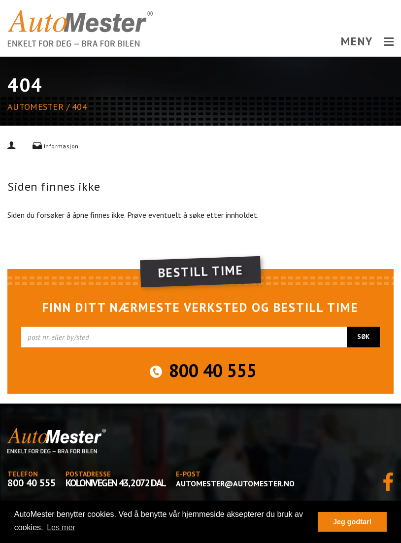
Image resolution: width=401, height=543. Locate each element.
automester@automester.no (235, 483)
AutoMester (35, 106)
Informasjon (61, 146)
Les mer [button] (61, 527)
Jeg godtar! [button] (352, 522)
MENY (367, 41)
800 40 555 (213, 370)
